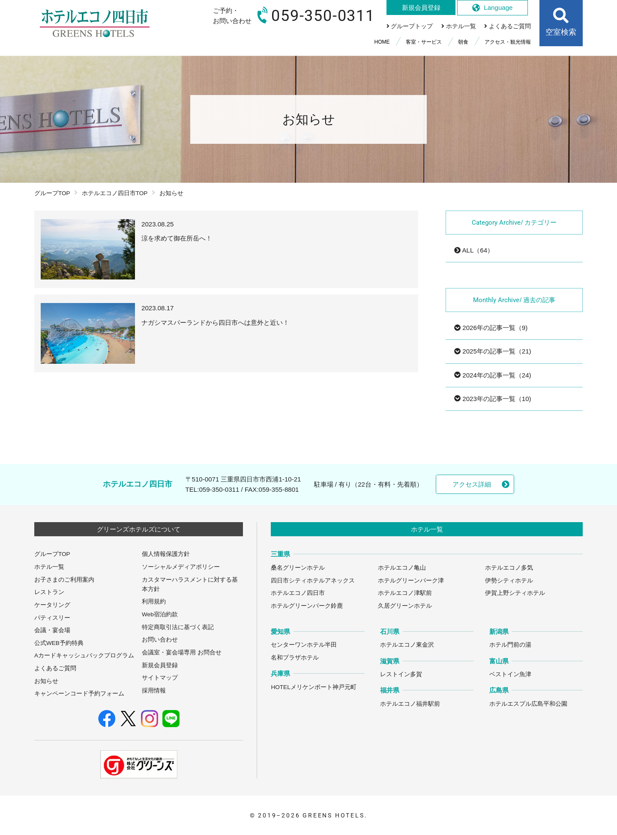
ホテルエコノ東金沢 (407, 645)
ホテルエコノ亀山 (402, 568)
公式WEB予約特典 (59, 643)
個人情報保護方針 (166, 554)
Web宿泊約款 (160, 614)
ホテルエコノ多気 (509, 568)
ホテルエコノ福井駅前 (410, 704)
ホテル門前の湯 (510, 645)
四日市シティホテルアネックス (313, 580)
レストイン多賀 (401, 674)
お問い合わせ (160, 639)
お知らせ (46, 681)
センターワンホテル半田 (304, 645)
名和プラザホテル (295, 657)
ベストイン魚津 (510, 674)
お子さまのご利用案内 (64, 579)
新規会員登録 (160, 665)
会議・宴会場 (52, 630)
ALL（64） (474, 250)
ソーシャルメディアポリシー (181, 567)
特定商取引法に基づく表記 (178, 627)
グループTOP (52, 193)
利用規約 (154, 601)
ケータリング (52, 605)
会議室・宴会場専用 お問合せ (182, 652)
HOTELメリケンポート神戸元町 (313, 687)
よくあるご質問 (55, 668)
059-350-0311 (219, 489)
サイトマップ (160, 678)
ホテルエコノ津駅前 (405, 593)
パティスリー (52, 618)
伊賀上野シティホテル (515, 593)
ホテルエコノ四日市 (298, 593)
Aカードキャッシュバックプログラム (84, 655)
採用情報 (154, 690)
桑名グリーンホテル (298, 568)
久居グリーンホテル (405, 606)
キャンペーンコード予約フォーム (79, 693)
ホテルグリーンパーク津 (411, 580)
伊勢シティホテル (509, 580)
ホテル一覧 (49, 567)
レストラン (49, 592)
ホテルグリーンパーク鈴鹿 (307, 606)
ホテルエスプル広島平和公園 (528, 704)
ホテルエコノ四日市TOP (115, 193)
